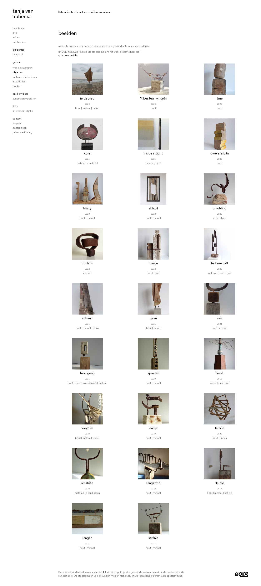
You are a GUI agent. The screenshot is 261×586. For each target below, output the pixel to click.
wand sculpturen (22, 68)
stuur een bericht (67, 55)
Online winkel (20, 94)
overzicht (17, 54)
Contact (16, 118)
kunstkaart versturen (24, 98)
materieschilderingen (24, 77)
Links (15, 106)
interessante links (22, 111)
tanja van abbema (23, 14)
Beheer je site (65, 12)
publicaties (19, 42)
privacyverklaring (22, 132)
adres (15, 37)
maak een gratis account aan (94, 12)
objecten (17, 72)
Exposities (18, 49)
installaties (19, 81)
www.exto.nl (96, 572)
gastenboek (19, 127)
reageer (16, 123)
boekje (16, 86)
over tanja (18, 28)
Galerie (16, 62)
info (14, 33)
